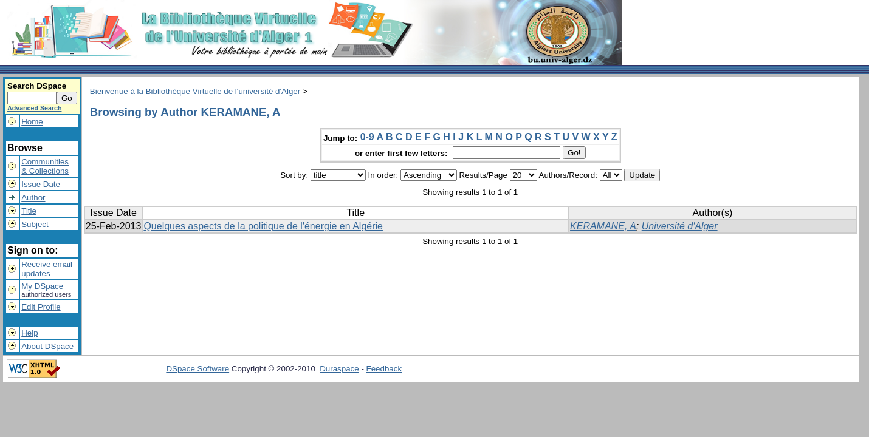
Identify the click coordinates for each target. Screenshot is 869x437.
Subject (34, 224)
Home (32, 121)
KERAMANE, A (603, 226)
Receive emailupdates (46, 269)
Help (29, 332)
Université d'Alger (680, 226)
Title (28, 210)
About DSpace (47, 346)
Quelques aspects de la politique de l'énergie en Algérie (263, 226)
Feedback (384, 368)
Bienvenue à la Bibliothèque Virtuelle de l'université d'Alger (195, 91)
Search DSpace (36, 85)
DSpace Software (197, 368)
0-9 (367, 137)
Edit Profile (40, 306)
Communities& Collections (45, 166)
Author (33, 197)
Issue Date (40, 184)
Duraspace (339, 368)
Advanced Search (34, 108)
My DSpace (42, 286)
